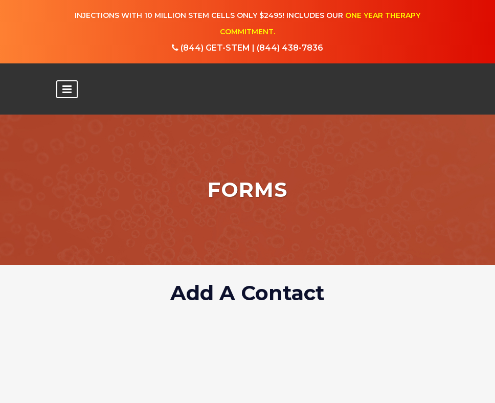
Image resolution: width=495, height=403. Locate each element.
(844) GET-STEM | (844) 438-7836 (247, 48)
